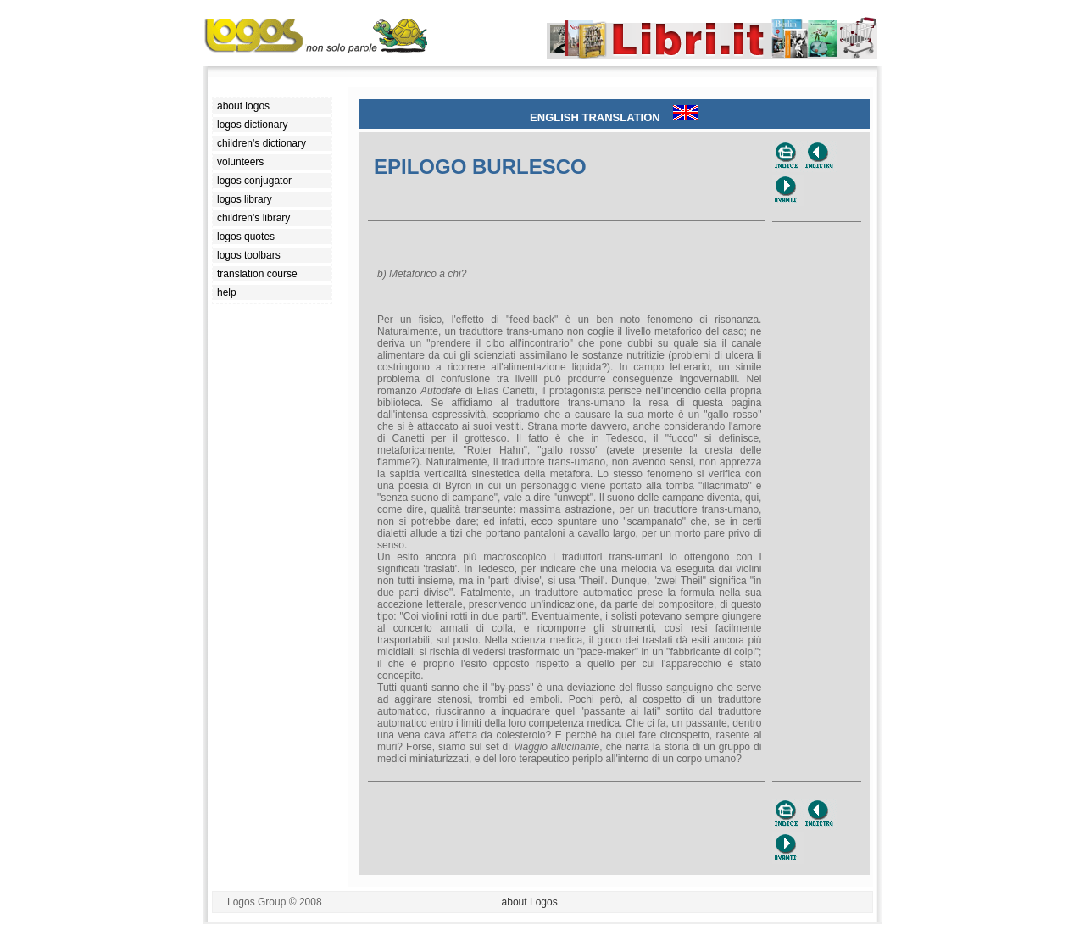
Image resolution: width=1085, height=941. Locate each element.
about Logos (530, 902)
